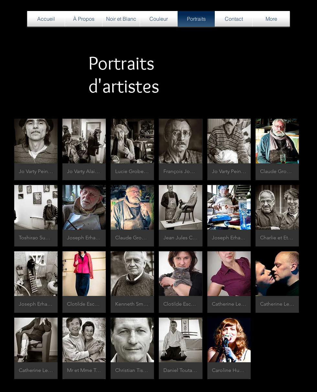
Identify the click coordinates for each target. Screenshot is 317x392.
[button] (36, 149)
